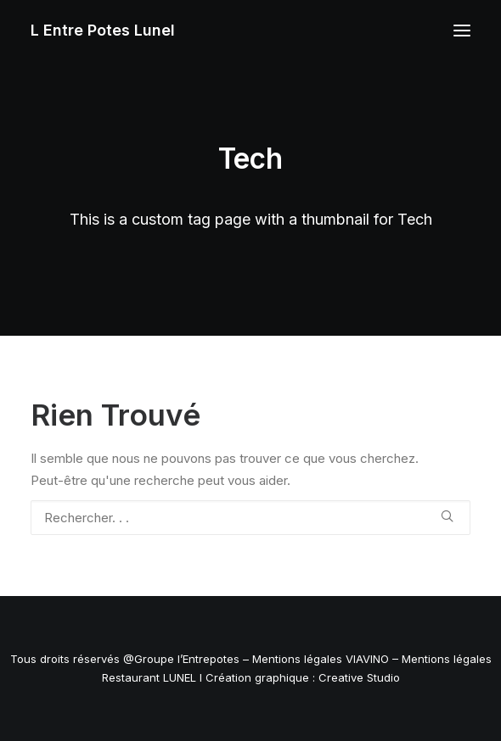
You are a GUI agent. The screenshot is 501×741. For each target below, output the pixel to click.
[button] (462, 30)
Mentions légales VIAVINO (320, 659)
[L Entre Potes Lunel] (103, 30)
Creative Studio (359, 677)
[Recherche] (250, 517)
